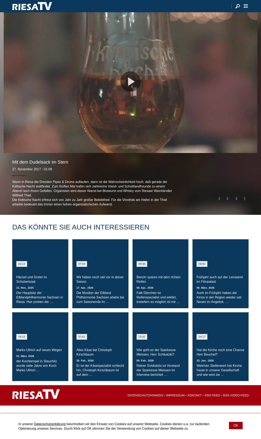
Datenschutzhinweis (145, 403)
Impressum (175, 403)
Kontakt (195, 403)
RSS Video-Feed (236, 403)
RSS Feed (212, 403)
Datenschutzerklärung (50, 424)
